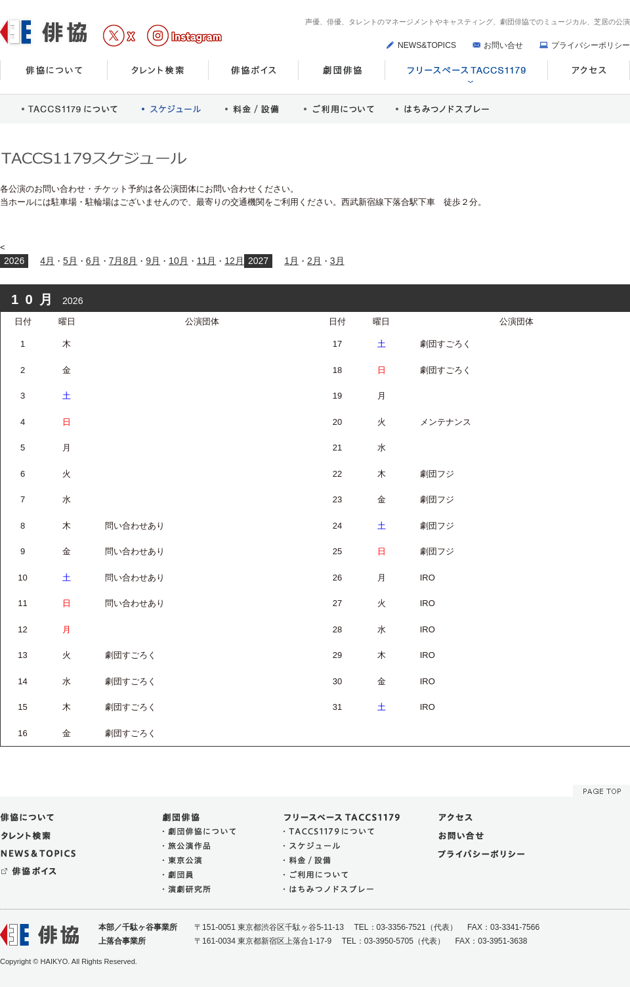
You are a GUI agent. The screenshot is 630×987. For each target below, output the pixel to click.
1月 (291, 260)
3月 (337, 260)
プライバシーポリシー (590, 45)
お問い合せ (503, 45)
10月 (178, 260)
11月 (207, 260)
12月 (234, 260)
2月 (314, 260)
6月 (93, 260)
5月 (70, 260)
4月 (47, 260)
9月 (153, 260)
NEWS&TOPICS (427, 45)
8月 (130, 260)
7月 (116, 260)
